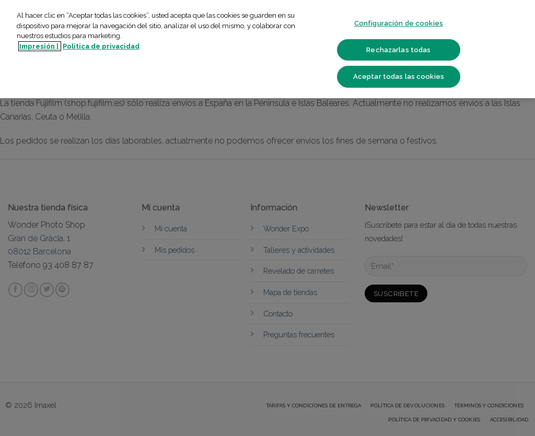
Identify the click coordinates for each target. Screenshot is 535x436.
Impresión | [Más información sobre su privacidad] (39, 46)
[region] (267, 49)
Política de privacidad (101, 46)
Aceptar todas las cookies (398, 76)
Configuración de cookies (398, 23)
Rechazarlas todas (398, 50)
